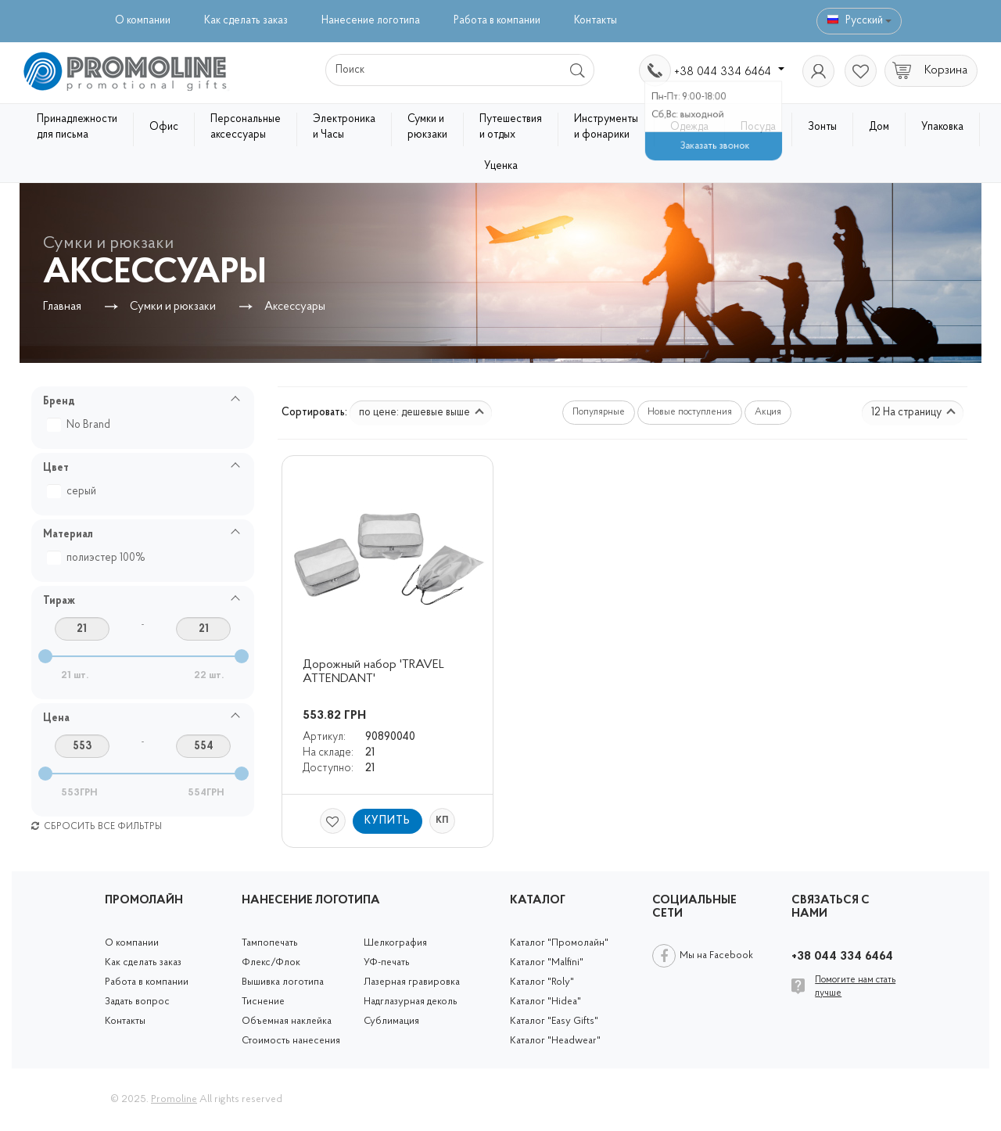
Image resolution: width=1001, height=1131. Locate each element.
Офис (163, 127)
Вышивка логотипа (283, 982)
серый (73, 491)
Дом (879, 127)
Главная (62, 307)
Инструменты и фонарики (606, 127)
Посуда (758, 127)
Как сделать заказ (246, 21)
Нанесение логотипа (370, 21)
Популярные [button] (598, 412)
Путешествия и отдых (510, 127)
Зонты (822, 127)
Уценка (501, 166)
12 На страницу (913, 412)
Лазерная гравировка (412, 982)
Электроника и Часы (344, 127)
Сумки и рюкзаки (427, 127)
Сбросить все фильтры (96, 826)
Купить (387, 821)
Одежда (689, 127)
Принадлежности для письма (77, 127)
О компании (142, 21)
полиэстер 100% (98, 558)
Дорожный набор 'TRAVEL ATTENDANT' (375, 672)
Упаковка (942, 127)
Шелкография (395, 943)
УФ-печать (387, 962)
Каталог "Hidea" (545, 1001)
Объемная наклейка (287, 1021)
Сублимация (391, 1021)
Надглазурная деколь (410, 1001)
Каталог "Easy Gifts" (554, 1021)
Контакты (595, 21)
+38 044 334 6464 (729, 72)
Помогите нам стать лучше (855, 986)
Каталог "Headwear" (555, 1041)
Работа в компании (497, 21)
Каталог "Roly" (542, 982)
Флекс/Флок (271, 962)
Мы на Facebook (716, 955)
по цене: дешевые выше (421, 412)
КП (442, 820)
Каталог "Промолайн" (559, 943)
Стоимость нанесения (291, 1041)
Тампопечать (270, 943)
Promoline (174, 1099)
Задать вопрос (137, 1001)
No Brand (80, 425)
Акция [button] (768, 412)
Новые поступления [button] (690, 412)
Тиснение (263, 1001)
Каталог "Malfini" (546, 962)
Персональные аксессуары (245, 127)
